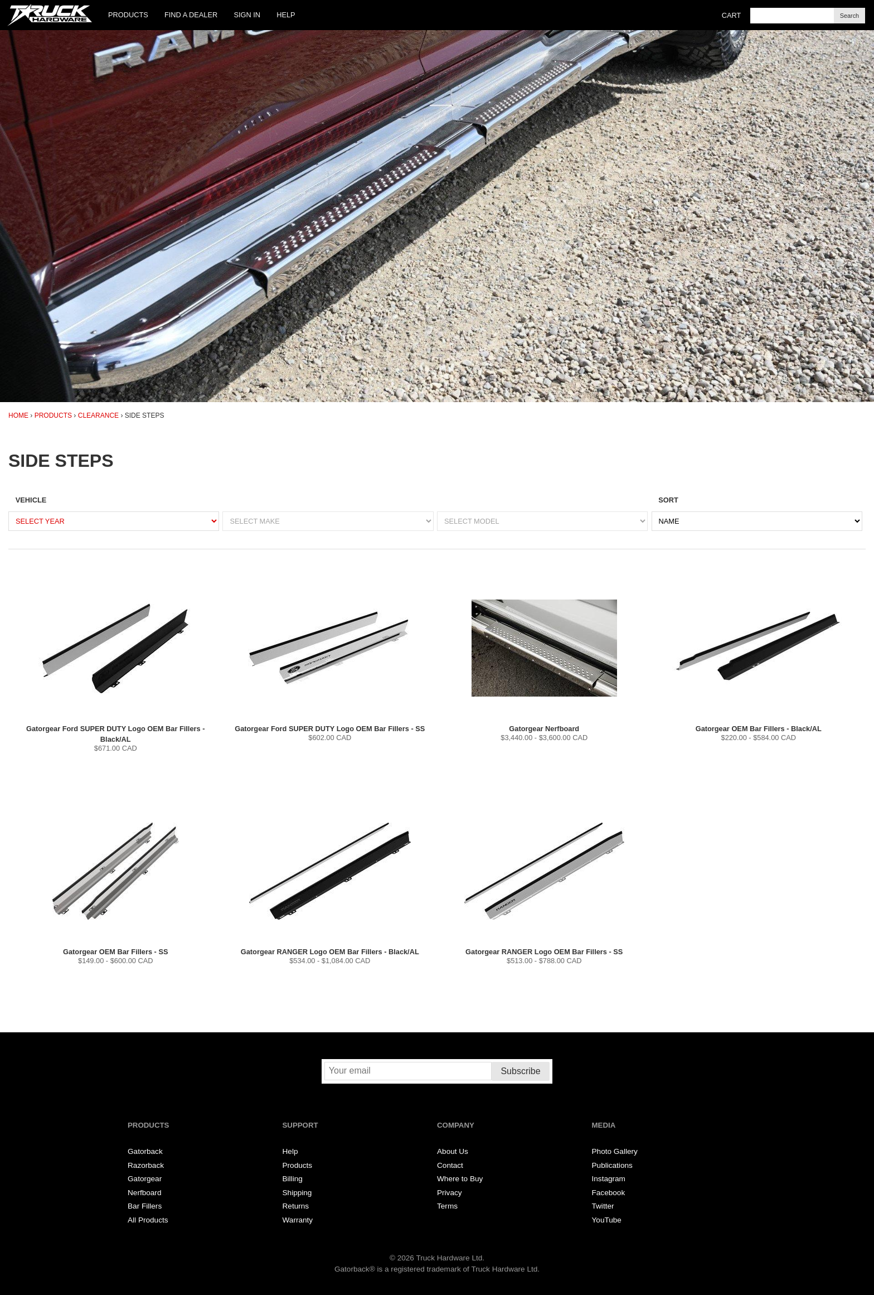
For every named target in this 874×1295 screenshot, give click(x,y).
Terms (447, 1206)
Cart (731, 15)
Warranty (298, 1220)
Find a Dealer (190, 15)
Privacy (449, 1192)
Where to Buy (460, 1179)
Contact (450, 1165)
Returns (296, 1206)
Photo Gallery (615, 1151)
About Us (452, 1151)
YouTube (606, 1220)
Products (128, 15)
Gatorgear (145, 1179)
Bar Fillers (145, 1206)
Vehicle (31, 500)
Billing (293, 1179)
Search (849, 15)
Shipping (297, 1192)
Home (18, 415)
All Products (148, 1220)
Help (285, 15)
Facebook (608, 1192)
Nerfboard (144, 1192)
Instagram (608, 1179)
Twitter (603, 1206)
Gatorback (145, 1151)
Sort (668, 500)
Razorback (146, 1165)
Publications (612, 1165)
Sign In (247, 15)
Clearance (98, 415)
